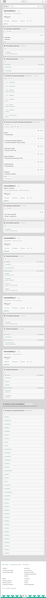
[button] (40, 35)
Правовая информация (29, 584)
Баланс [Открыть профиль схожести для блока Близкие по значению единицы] (6, 78)
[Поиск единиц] (23, 6)
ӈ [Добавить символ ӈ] (38, 6)
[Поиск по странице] (26, 596)
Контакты (26, 582)
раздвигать (6, 364)
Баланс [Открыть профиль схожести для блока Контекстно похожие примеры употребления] (12, 126)
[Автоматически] (28, 75)
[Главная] (3, 564)
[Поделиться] (28, 21)
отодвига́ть (6, 251)
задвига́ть (6, 200)
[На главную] (5, 1)
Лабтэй (5, 214)
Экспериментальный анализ (30, 574)
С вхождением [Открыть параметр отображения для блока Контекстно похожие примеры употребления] (7, 126)
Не (4, 140)
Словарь (6, 564)
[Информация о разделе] (8, 31)
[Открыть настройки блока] (10, 31)
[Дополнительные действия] (31, 21)
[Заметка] (22, 21)
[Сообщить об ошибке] (42, 35)
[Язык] (6, 6)
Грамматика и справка (29, 572)
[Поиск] (43, 6)
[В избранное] (15, 21)
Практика (26, 576)
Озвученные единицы (7, 580)
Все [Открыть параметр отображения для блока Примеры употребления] (5, 31)
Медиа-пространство (6, 582)
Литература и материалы (7, 584)
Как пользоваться (28, 570)
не (9, 216)
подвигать (6, 311)
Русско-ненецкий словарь (7, 572)
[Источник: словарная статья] (38, 130)
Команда (26, 580)
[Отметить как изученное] (7, 21)
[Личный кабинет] (42, 1)
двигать (6, 24)
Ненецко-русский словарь (15, 564)
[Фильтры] (23, 596)
